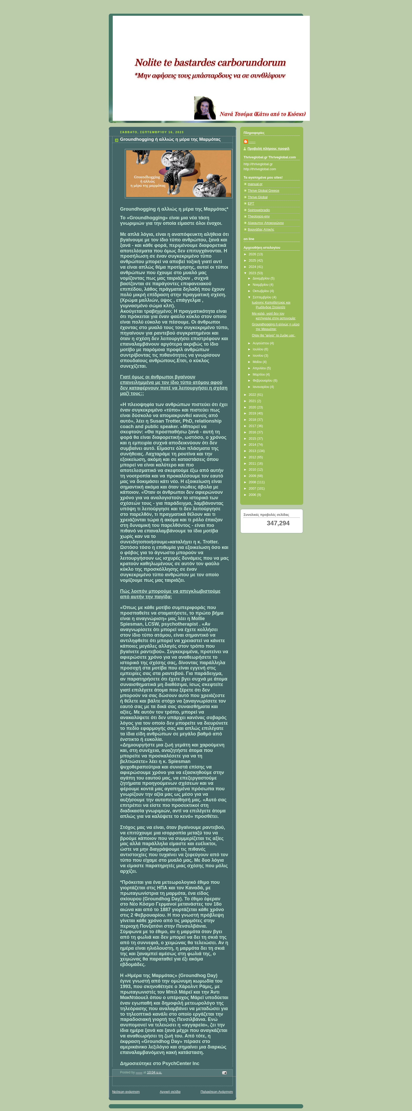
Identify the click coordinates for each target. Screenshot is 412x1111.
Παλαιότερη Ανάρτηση (216, 1092)
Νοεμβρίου (261, 285)
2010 (253, 469)
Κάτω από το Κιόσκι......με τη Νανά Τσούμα (190, 22)
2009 (253, 476)
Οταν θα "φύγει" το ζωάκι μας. (274, 335)
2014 (253, 445)
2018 (253, 420)
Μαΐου (258, 362)
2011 (253, 463)
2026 (253, 254)
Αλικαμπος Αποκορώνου (266, 223)
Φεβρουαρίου (263, 380)
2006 (253, 495)
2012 (253, 457)
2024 (253, 267)
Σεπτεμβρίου (262, 297)
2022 (253, 395)
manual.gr (255, 184)
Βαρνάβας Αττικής (261, 229)
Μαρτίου (259, 374)
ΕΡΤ (251, 203)
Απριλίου (260, 368)
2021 (253, 401)
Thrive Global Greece (263, 191)
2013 (253, 451)
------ (252, 142)
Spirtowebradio (259, 210)
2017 (253, 426)
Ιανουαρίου (261, 387)
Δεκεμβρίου (262, 278)
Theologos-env (259, 216)
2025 (253, 260)
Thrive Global (257, 197)
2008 (253, 482)
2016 (253, 432)
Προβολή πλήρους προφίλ (269, 148)
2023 (253, 273)
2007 (253, 488)
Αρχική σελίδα (170, 1092)
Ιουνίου (258, 355)
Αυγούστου (261, 343)
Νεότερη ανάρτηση (126, 1092)
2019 (253, 413)
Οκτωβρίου (261, 291)
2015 (253, 438)
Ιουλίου (258, 349)
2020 (253, 407)
